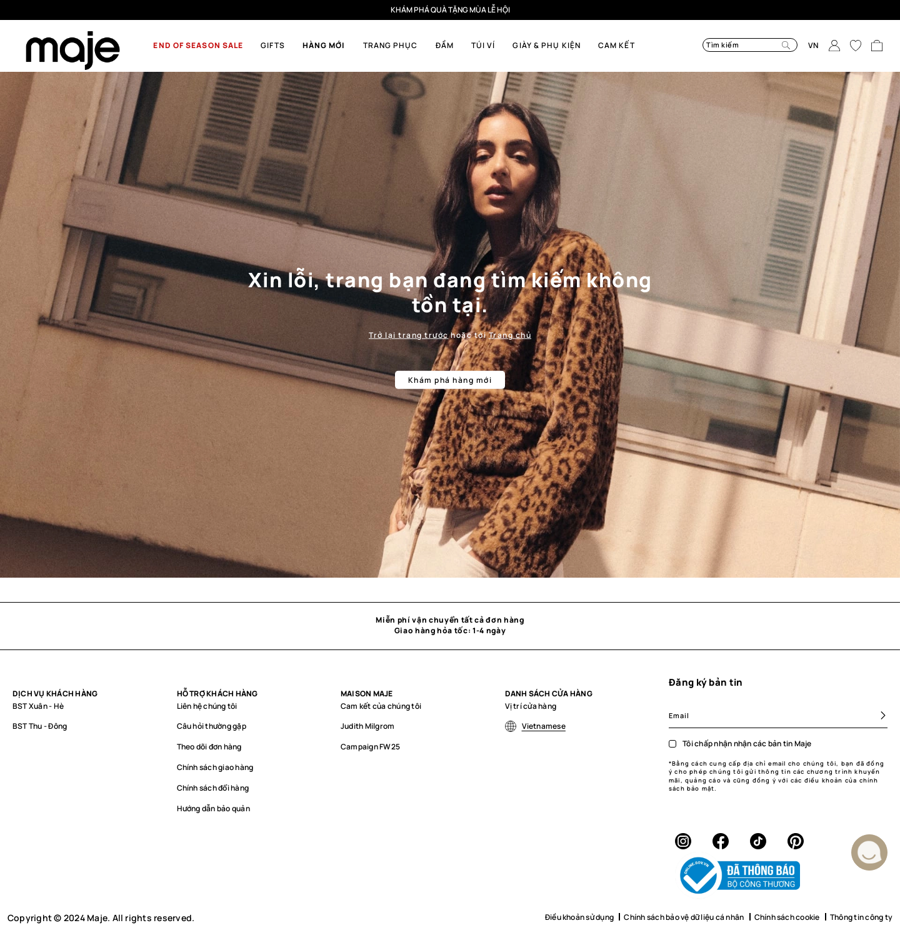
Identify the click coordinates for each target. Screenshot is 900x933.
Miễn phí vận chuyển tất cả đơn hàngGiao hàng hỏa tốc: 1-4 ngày (450, 625)
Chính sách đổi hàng (213, 787)
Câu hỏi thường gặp (211, 726)
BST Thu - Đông (39, 726)
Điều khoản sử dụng (579, 917)
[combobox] (734, 44)
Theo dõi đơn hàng (209, 746)
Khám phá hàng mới (450, 380)
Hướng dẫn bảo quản (213, 808)
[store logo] (72, 50)
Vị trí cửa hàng (531, 706)
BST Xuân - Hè (38, 706)
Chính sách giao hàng (215, 767)
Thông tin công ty (861, 917)
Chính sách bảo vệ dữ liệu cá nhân (684, 917)
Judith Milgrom (367, 726)
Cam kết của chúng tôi (381, 706)
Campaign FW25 (370, 746)
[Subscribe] (878, 715)
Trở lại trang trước (409, 334)
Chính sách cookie (787, 917)
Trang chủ (510, 334)
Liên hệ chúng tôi (207, 706)
